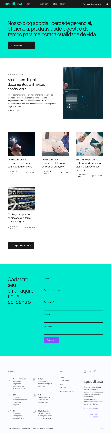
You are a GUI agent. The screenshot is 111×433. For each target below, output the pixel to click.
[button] (32, 4)
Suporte (63, 4)
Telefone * (49, 302)
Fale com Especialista (92, 4)
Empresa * (49, 326)
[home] (12, 4)
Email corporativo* (52, 290)
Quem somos (45, 4)
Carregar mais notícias (21, 245)
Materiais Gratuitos (67, 398)
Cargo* (47, 314)
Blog (55, 4)
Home (62, 384)
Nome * (47, 278)
